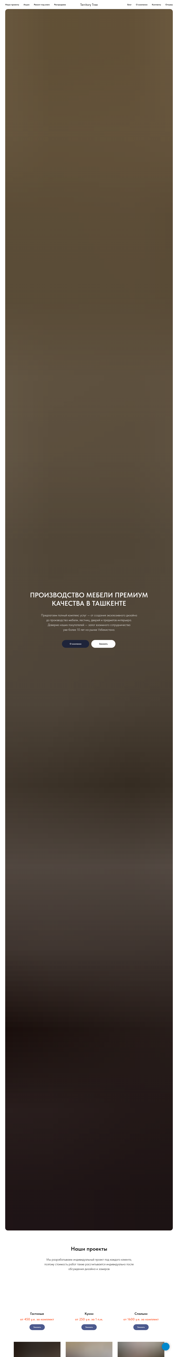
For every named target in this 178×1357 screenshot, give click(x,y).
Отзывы (169, 4)
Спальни (141, 1314)
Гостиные (37, 1314)
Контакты (156, 4)
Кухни (89, 1314)
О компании (141, 4)
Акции (26, 4)
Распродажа (60, 4)
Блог (129, 4)
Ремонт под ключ (42, 4)
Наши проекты (12, 4)
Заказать (103, 644)
